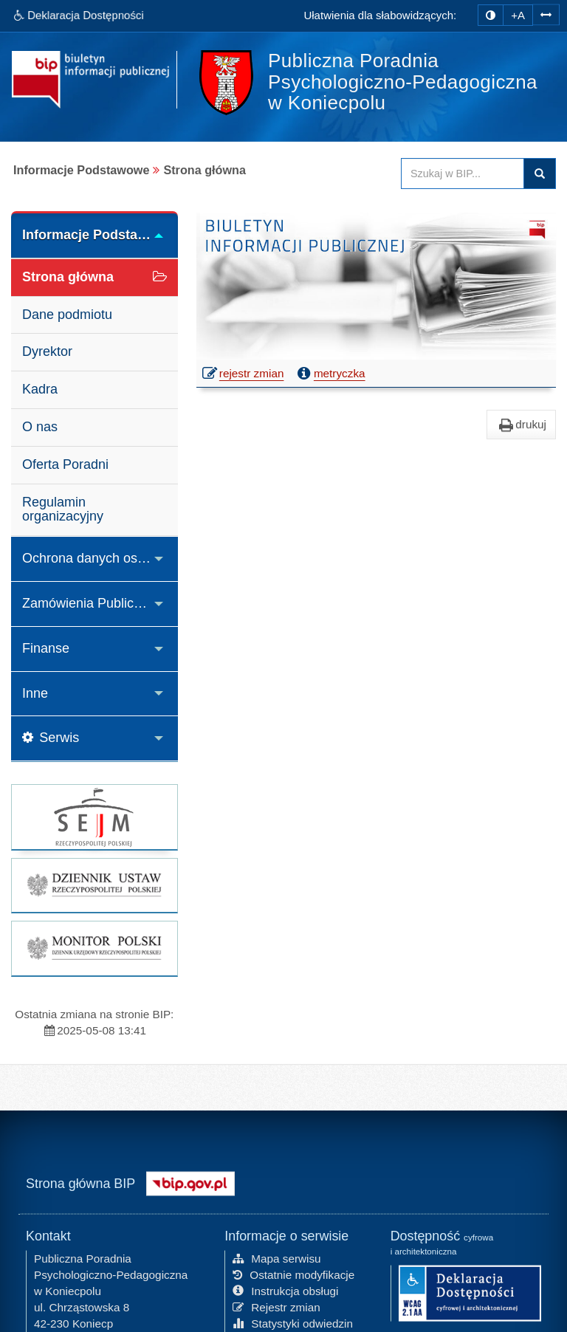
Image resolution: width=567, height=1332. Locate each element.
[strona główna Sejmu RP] (94, 817)
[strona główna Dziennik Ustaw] (94, 885)
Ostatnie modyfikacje (293, 1274)
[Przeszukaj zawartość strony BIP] (462, 173)
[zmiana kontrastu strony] (491, 15)
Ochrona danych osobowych (100, 558)
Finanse (45, 648)
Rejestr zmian (276, 1306)
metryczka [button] (330, 373)
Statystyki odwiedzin (293, 1322)
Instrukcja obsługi (285, 1290)
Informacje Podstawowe (97, 234)
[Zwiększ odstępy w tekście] (546, 13)
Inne (35, 693)
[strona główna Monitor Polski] (94, 948)
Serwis (50, 737)
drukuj (521, 424)
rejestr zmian (244, 375)
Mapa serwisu (276, 1258)
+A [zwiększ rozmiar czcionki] (518, 15)
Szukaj (539, 173)
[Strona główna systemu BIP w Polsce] (190, 1181)
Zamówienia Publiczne (88, 603)
